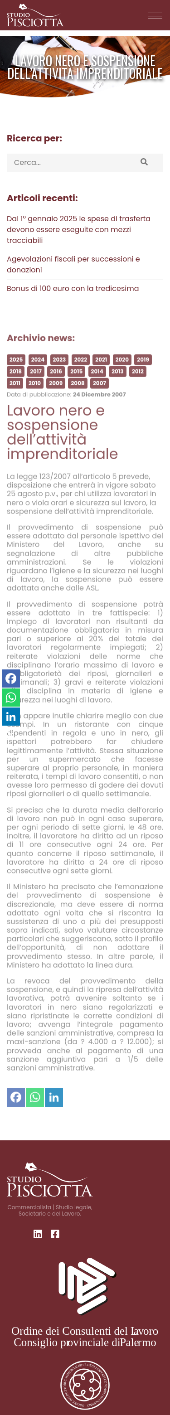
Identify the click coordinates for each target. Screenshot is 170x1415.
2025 (16, 370)
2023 (59, 370)
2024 (38, 370)
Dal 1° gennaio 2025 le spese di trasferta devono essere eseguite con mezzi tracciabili (79, 229)
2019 (143, 370)
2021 (101, 370)
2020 (122, 370)
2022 (80, 370)
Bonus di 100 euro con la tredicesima (73, 288)
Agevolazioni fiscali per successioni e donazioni (73, 264)
